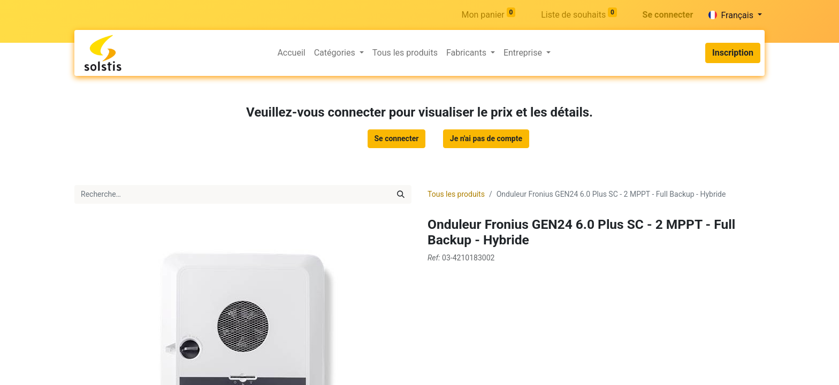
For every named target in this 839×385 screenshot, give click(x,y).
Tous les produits (456, 194)
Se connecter (668, 15)
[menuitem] (291, 53)
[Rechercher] (400, 194)
